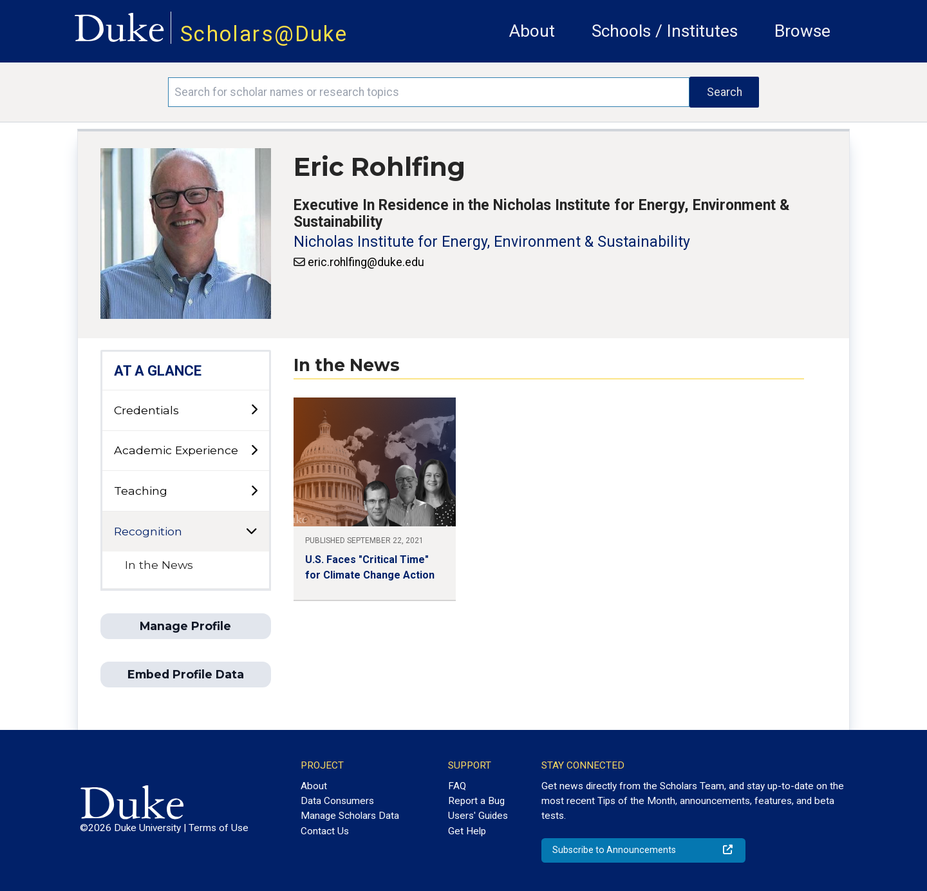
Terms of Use (218, 828)
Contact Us (325, 831)
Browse (802, 31)
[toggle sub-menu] (254, 410)
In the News (159, 564)
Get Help (467, 831)
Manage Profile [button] (185, 626)
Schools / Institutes (665, 31)
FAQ (457, 786)
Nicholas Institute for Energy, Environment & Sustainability (492, 242)
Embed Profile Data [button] (185, 674)
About (532, 31)
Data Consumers (337, 801)
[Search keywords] (428, 92)
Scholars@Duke (264, 33)
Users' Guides (478, 815)
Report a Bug (476, 801)
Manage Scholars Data (350, 815)
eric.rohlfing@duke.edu (366, 262)
